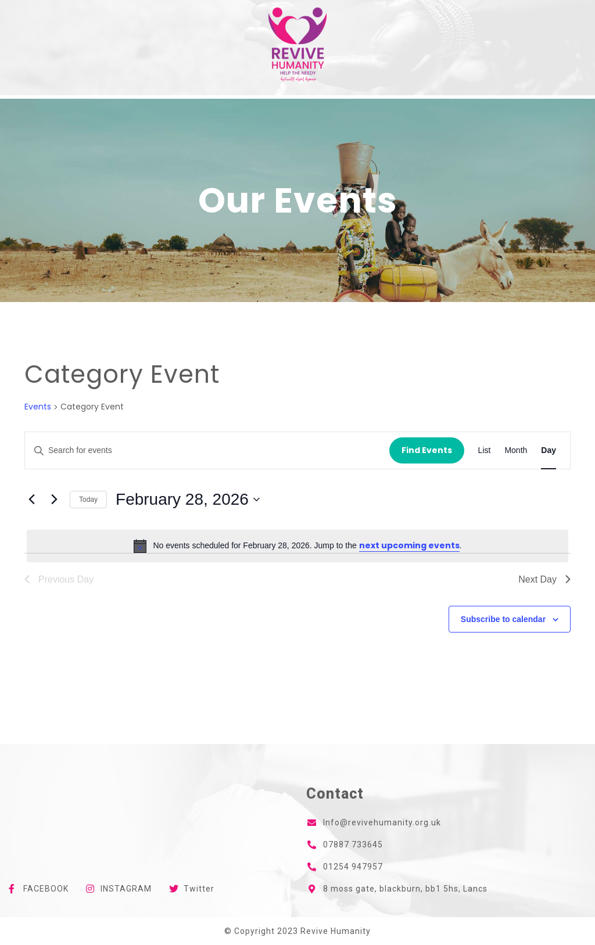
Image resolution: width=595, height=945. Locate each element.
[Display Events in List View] (484, 450)
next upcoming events (409, 545)
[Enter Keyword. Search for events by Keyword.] (207, 450)
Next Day (544, 579)
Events (37, 406)
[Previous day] (31, 499)
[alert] (297, 546)
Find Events (427, 450)
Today (88, 499)
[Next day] (54, 499)
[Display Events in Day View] (548, 450)
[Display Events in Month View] (515, 450)
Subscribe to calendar (503, 619)
